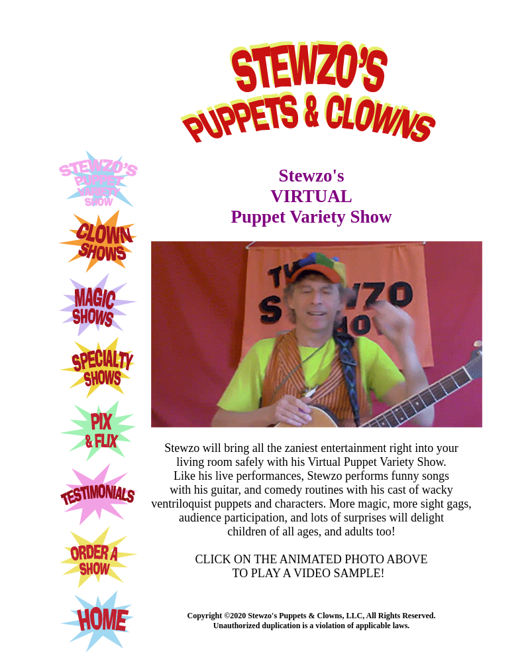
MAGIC (98, 304)
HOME (98, 621)
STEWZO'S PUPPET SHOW (99, 179)
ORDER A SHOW (98, 558)
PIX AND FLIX (98, 431)
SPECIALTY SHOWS (98, 367)
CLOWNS (98, 241)
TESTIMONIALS (98, 494)
